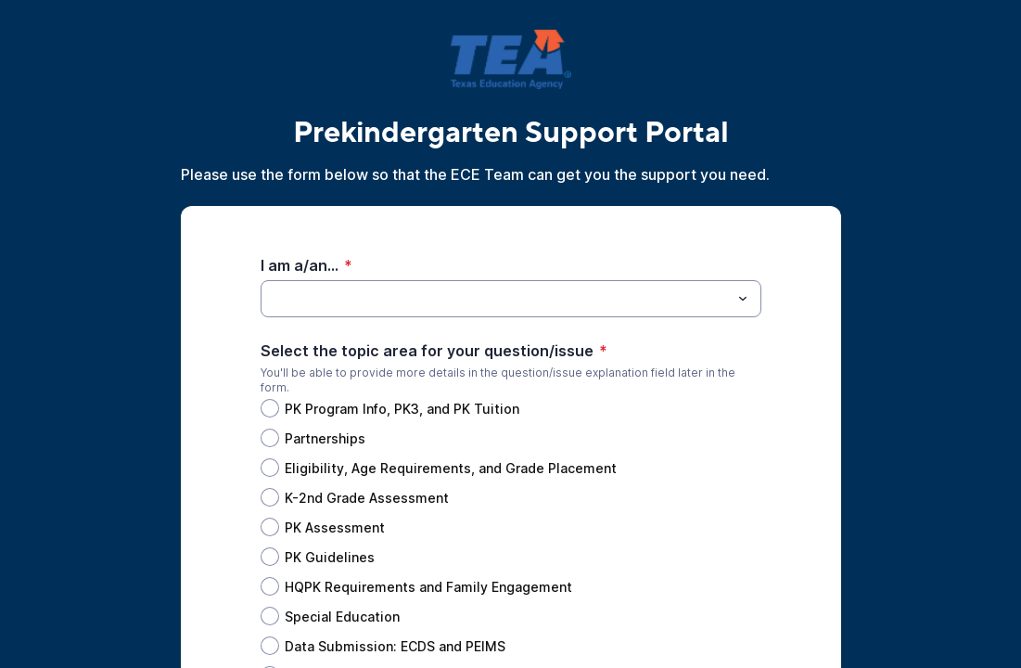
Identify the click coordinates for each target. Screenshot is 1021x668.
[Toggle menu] (743, 299)
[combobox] (511, 298)
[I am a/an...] (496, 298)
